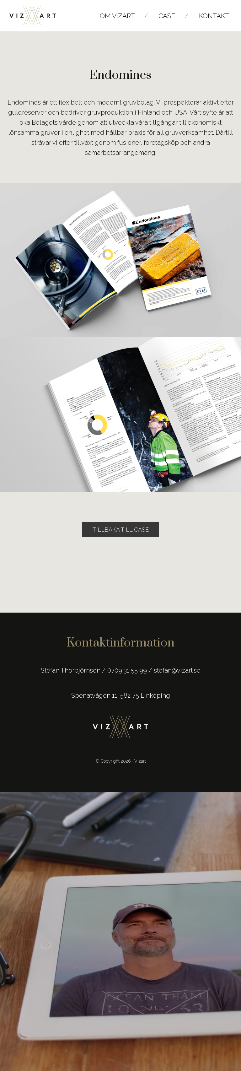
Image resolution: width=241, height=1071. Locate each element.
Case (166, 16)
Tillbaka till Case (121, 529)
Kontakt (214, 16)
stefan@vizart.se (177, 670)
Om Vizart (117, 16)
